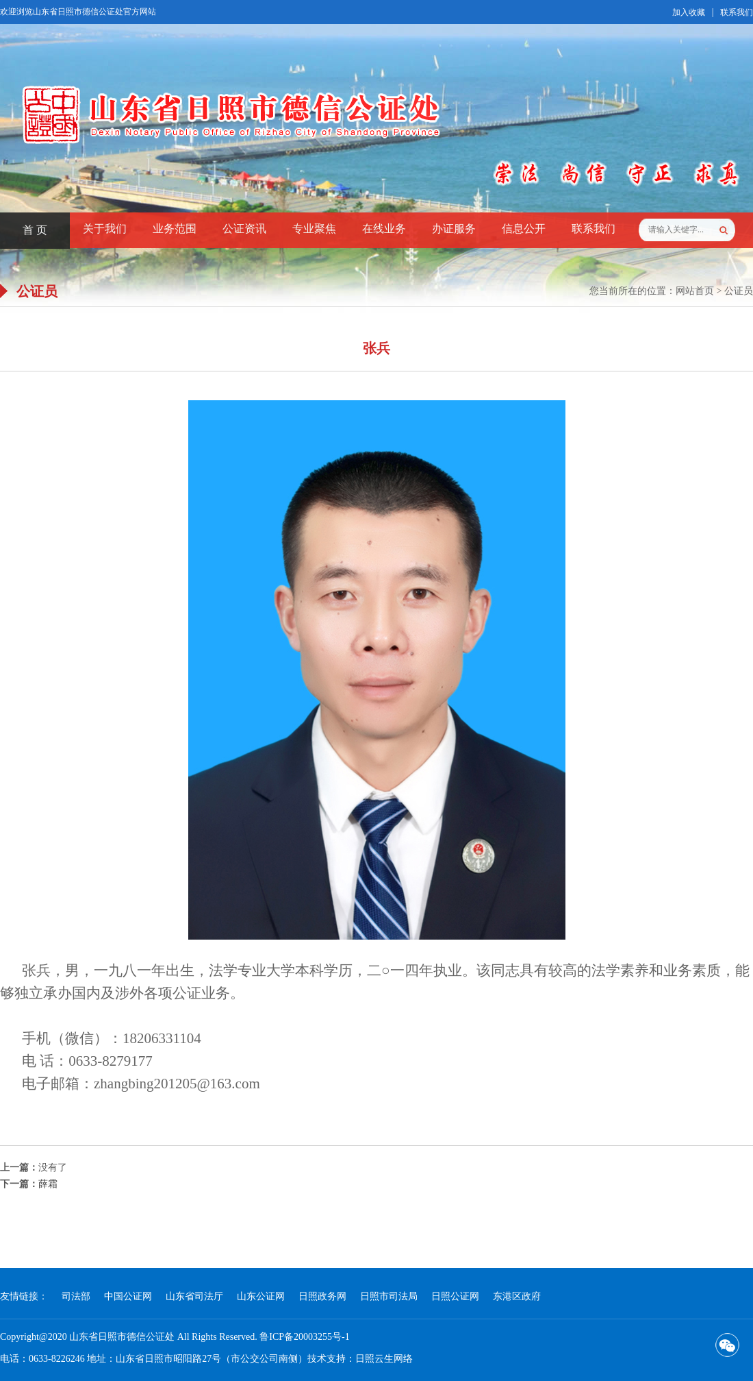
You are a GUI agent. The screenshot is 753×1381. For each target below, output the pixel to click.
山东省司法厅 (194, 1296)
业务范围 (174, 228)
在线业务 (384, 228)
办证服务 (454, 228)
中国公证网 (128, 1296)
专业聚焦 (314, 228)
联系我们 (736, 12)
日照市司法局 (389, 1296)
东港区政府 (517, 1296)
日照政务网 (322, 1296)
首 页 (35, 230)
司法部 (76, 1296)
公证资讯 (244, 228)
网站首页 (695, 291)
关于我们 (105, 228)
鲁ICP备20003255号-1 (304, 1337)
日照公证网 (455, 1296)
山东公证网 (261, 1296)
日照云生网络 (384, 1359)
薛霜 (48, 1184)
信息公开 (524, 228)
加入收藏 (688, 12)
